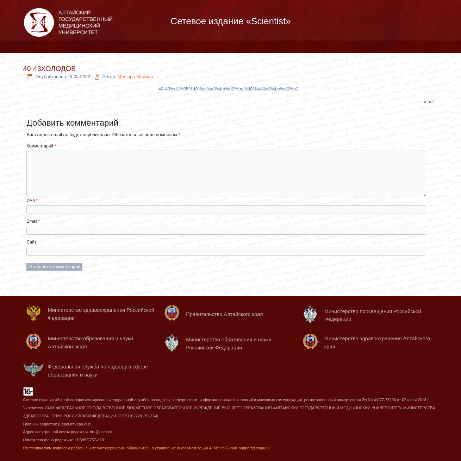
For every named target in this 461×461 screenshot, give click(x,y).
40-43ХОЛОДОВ (49, 68)
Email (33, 221)
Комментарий (41, 146)
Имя (31, 200)
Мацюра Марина (135, 76)
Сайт (31, 242)
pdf (431, 101)
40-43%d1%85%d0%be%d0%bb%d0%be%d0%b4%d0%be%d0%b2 (228, 88)
